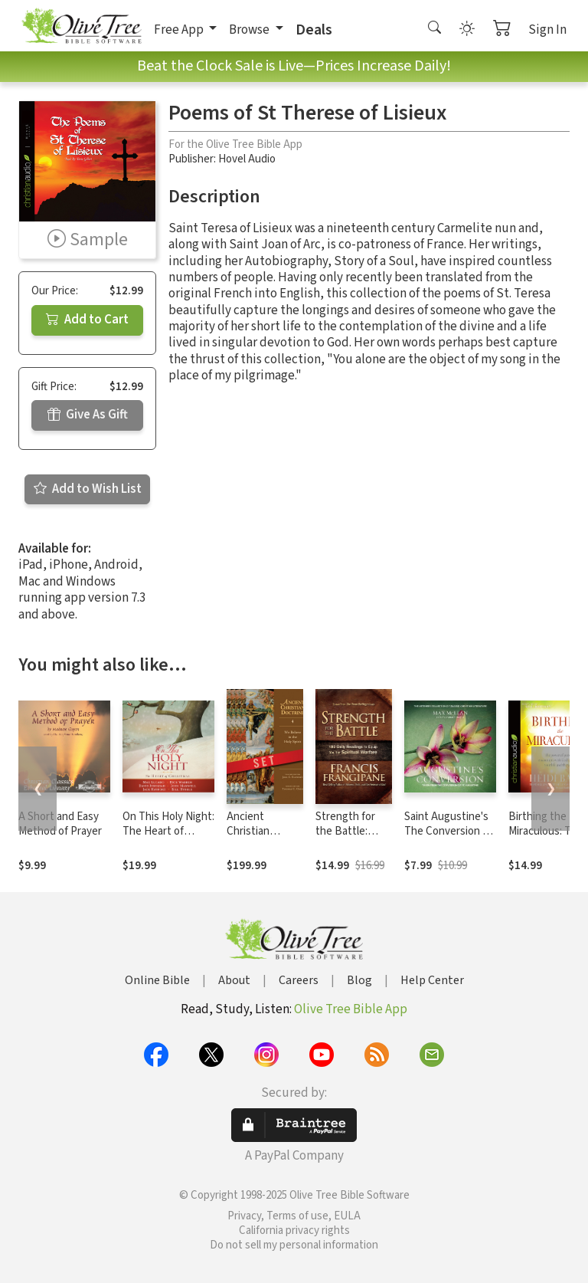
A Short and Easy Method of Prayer (60, 824)
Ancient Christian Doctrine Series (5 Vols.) (264, 838)
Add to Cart (87, 319)
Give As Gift (87, 414)
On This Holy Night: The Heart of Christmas (168, 831)
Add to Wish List (88, 489)
